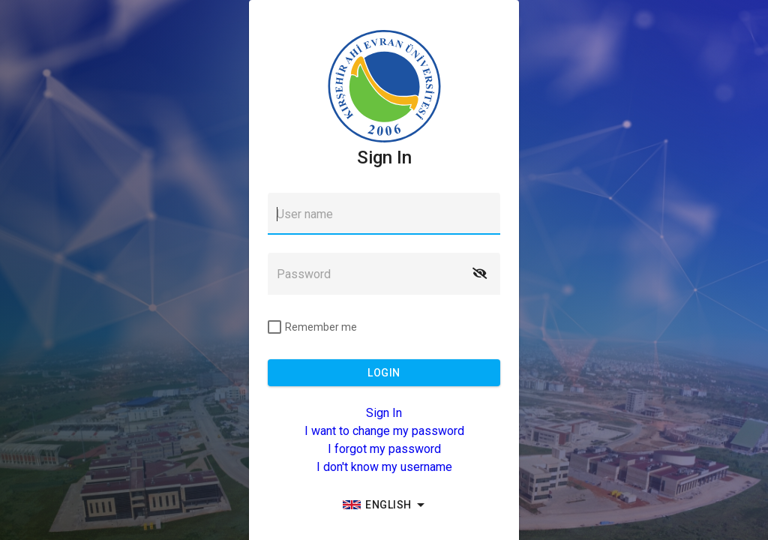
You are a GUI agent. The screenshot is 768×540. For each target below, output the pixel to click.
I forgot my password (384, 449)
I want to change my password (384, 431)
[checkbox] (312, 327)
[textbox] (384, 214)
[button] (479, 273)
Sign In (384, 413)
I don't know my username (384, 467)
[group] (384, 504)
